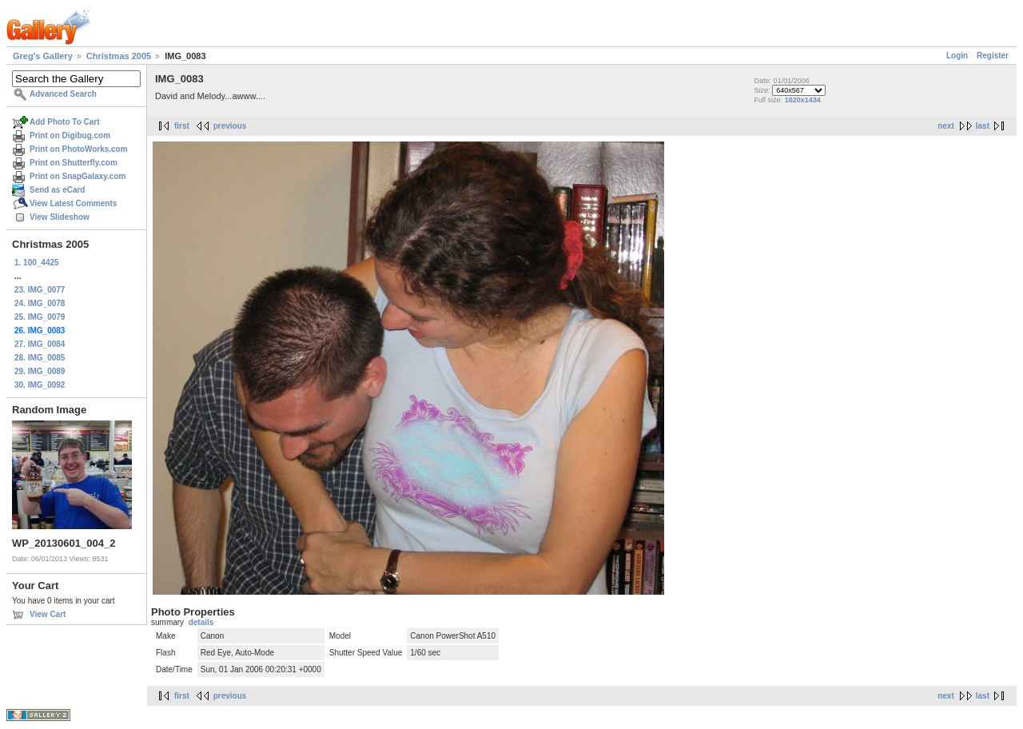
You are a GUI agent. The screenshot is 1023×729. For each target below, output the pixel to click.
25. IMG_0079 (39, 317)
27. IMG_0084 (39, 344)
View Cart (48, 614)
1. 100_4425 (36, 262)
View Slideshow (60, 217)
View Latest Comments (73, 203)
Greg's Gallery (43, 56)
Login (957, 55)
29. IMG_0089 (39, 371)
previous (230, 126)
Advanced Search (63, 94)
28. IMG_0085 (39, 357)
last (982, 126)
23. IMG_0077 (39, 289)
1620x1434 (803, 100)
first (181, 126)
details (201, 622)
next (945, 126)
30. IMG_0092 (39, 384)
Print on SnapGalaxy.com (77, 176)
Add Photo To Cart (65, 122)
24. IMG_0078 (39, 303)
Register (993, 55)
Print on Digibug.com (70, 135)
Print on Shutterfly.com (73, 162)
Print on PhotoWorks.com (79, 149)
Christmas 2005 (118, 56)
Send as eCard (57, 189)
